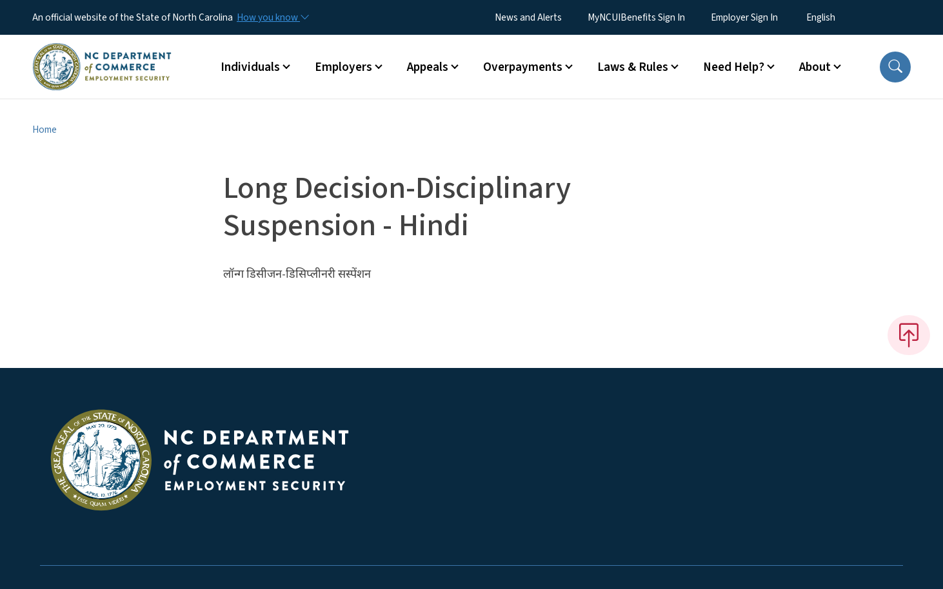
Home (44, 129)
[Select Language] (840, 17)
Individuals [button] (250, 67)
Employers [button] (343, 67)
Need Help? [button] (733, 67)
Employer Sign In (744, 17)
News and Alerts (528, 17)
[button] (895, 67)
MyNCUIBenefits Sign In (636, 17)
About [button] (815, 67)
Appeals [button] (427, 67)
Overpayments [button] (522, 67)
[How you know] (272, 17)
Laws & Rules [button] (632, 67)
